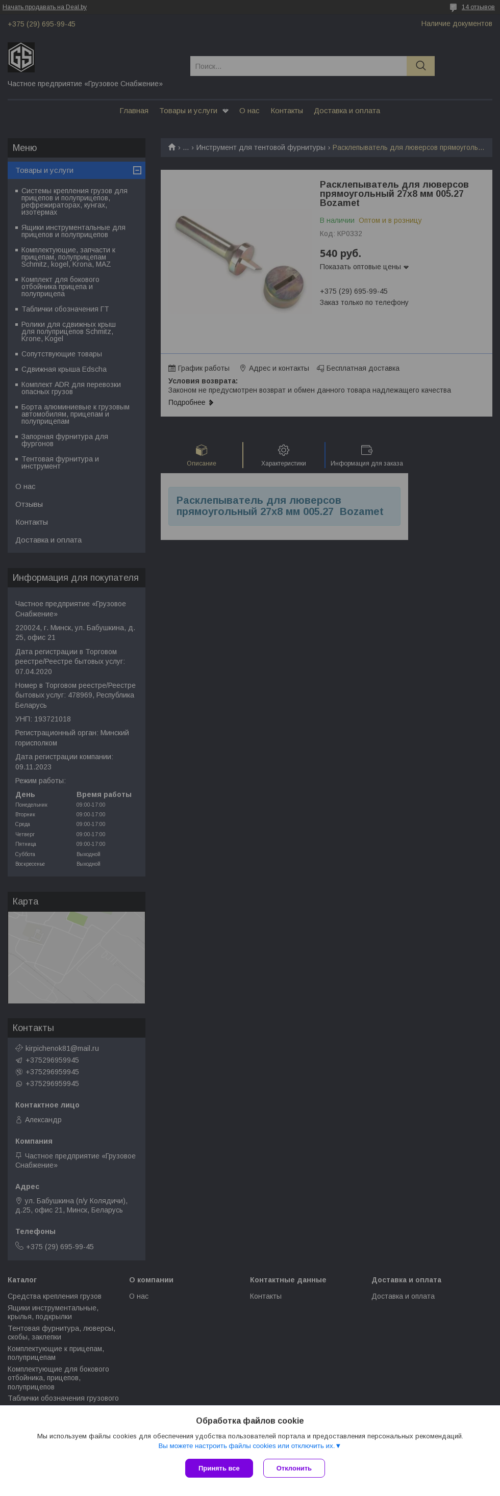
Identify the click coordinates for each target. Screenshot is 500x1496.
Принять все (219, 1468)
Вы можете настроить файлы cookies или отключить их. (246, 1446)
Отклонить (294, 1468)
